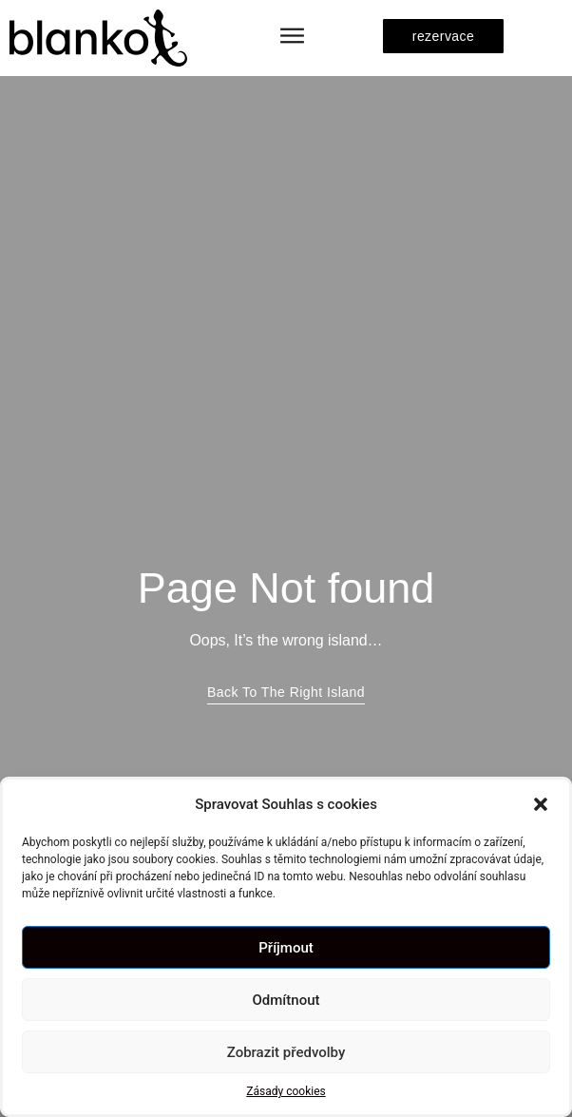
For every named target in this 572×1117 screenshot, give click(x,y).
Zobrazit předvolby (286, 1052)
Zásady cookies (285, 1091)
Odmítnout (286, 1000)
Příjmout (285, 947)
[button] (540, 804)
